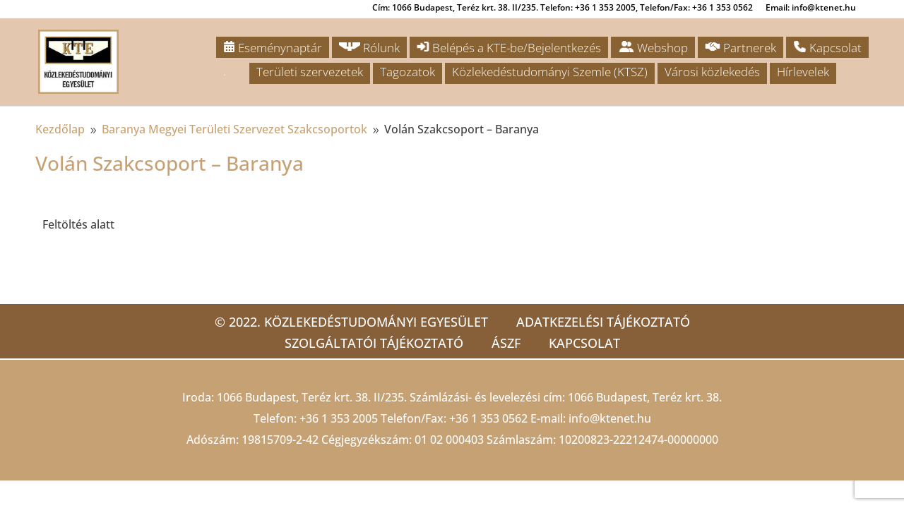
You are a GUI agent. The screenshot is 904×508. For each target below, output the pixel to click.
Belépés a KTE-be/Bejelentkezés (509, 48)
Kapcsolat (827, 48)
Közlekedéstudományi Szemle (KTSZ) (550, 72)
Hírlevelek (803, 72)
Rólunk (369, 48)
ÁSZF (506, 342)
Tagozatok (407, 72)
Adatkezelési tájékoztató (603, 321)
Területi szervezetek (309, 72)
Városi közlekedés (712, 72)
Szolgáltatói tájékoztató (374, 342)
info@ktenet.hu (610, 418)
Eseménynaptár (272, 48)
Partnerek (740, 48)
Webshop (653, 48)
